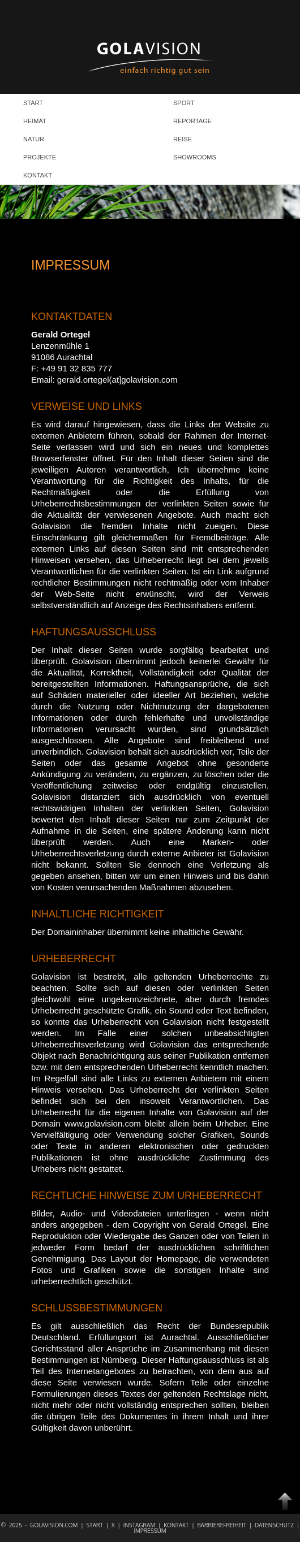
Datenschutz (276, 1525)
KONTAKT (37, 175)
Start (96, 1525)
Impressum (150, 1530)
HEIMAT (34, 121)
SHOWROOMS (194, 157)
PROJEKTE (39, 157)
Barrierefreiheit (223, 1525)
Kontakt (178, 1525)
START (33, 102)
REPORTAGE (192, 121)
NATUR (33, 139)
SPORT (184, 102)
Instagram (140, 1525)
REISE (182, 139)
